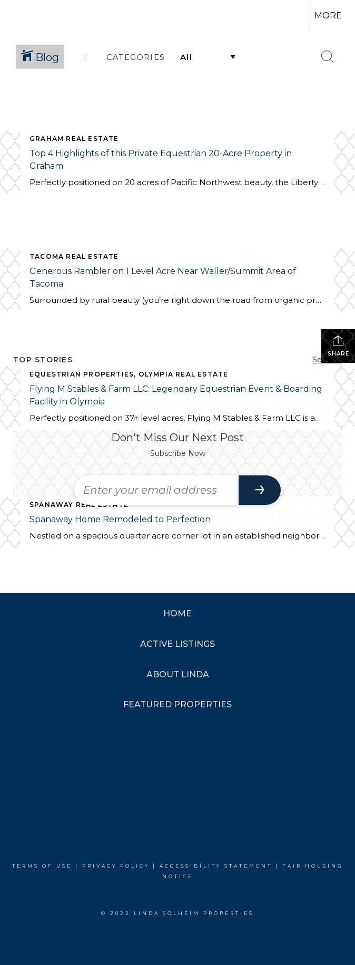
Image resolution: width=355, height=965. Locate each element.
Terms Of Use (42, 866)
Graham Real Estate (74, 139)
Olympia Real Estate (184, 374)
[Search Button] (327, 57)
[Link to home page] (26, 16)
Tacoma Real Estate (74, 256)
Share (338, 345)
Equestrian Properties (81, 374)
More (328, 16)
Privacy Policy (116, 866)
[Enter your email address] (156, 490)
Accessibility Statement (216, 866)
